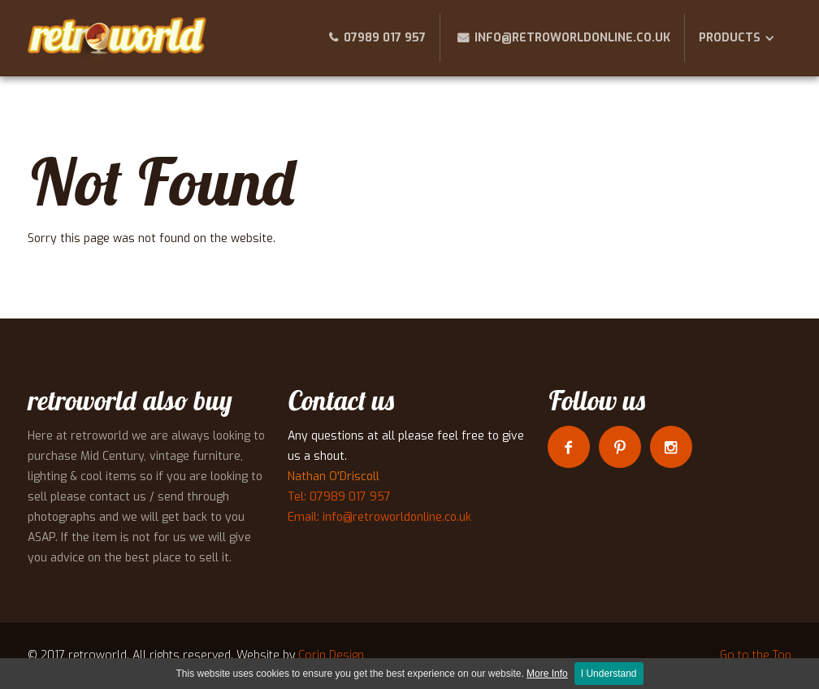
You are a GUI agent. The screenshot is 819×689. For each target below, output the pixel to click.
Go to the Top (755, 655)
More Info (547, 673)
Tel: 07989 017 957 (339, 497)
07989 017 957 (385, 38)
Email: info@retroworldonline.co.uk (379, 517)
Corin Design (331, 655)
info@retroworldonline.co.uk (572, 38)
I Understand (609, 673)
